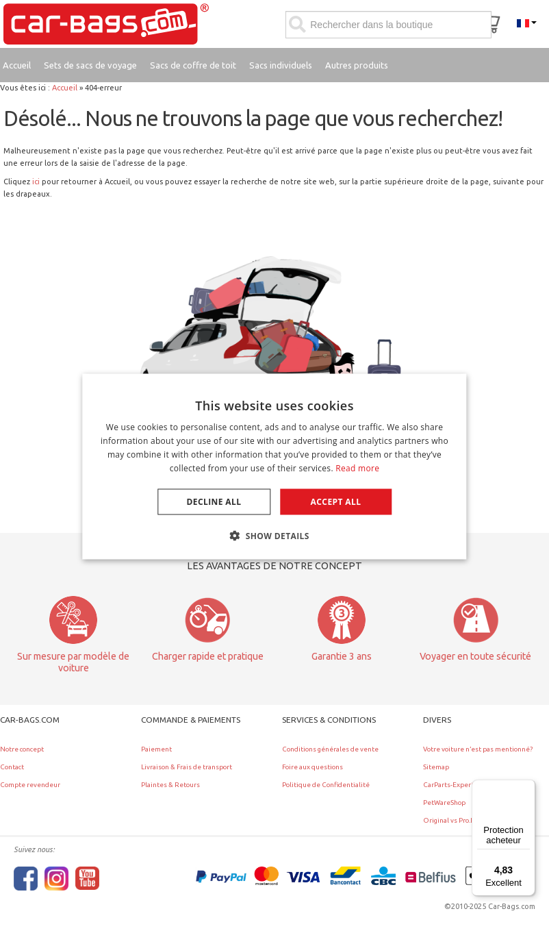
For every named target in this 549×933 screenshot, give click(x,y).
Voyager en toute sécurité (475, 656)
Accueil (64, 88)
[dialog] (274, 467)
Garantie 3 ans (341, 656)
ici (36, 181)
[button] (274, 535)
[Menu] (527, 788)
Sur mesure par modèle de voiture (73, 662)
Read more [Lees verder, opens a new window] (357, 467)
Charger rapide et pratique (208, 656)
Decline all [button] (214, 501)
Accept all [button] (336, 501)
